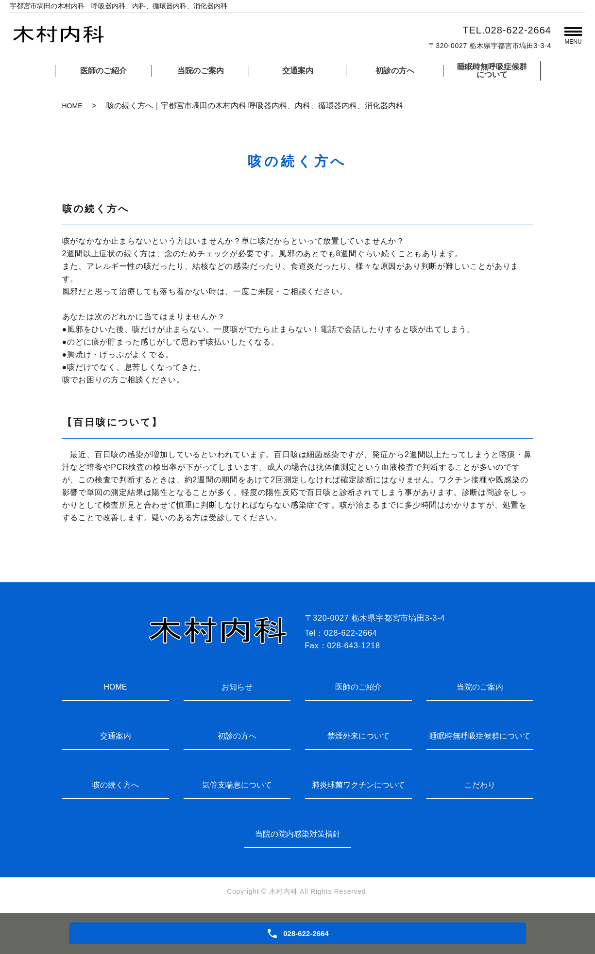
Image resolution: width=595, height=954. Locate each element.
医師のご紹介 (103, 70)
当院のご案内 (200, 70)
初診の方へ (394, 70)
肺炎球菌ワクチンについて (358, 785)
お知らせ (237, 687)
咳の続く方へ (115, 785)
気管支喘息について (237, 785)
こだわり (479, 785)
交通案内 (297, 70)
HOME (72, 106)
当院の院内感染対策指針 (297, 834)
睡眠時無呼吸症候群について (492, 71)
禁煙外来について (358, 736)
